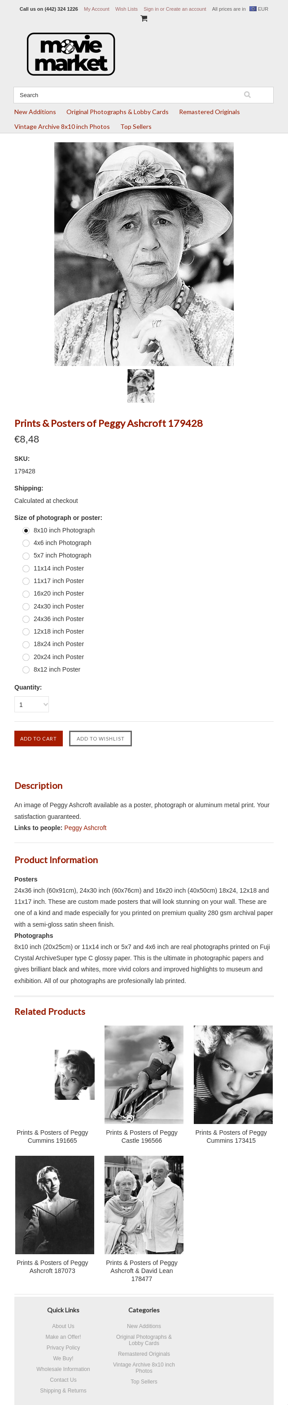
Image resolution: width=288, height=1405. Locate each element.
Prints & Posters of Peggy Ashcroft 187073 (52, 1266)
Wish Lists (126, 9)
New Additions (35, 111)
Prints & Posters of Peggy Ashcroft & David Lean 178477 (142, 1270)
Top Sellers (136, 126)
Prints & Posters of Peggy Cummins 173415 (231, 1136)
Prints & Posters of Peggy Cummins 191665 (52, 1136)
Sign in (151, 9)
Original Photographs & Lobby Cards (117, 111)
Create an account (186, 9)
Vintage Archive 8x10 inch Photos (62, 126)
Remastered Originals (209, 111)
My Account (96, 9)
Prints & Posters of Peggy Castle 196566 (142, 1136)
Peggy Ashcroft (85, 827)
